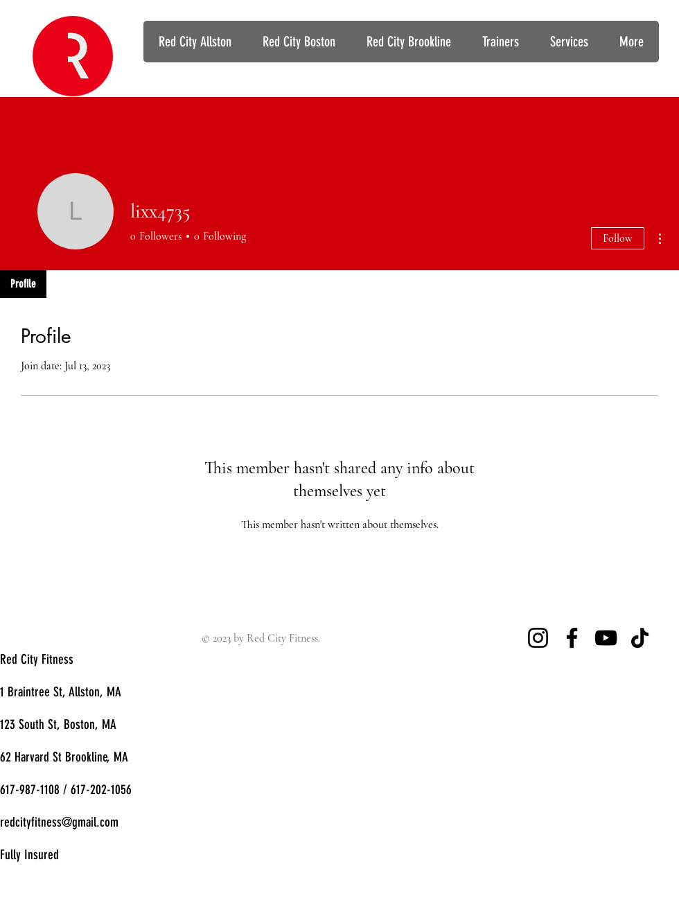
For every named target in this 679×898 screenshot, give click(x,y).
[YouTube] (605, 637)
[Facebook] (571, 637)
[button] (568, 41)
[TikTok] (639, 637)
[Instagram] (538, 637)
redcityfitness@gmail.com (59, 822)
